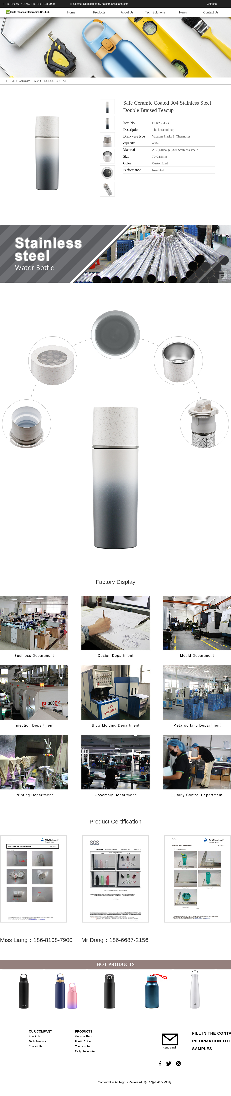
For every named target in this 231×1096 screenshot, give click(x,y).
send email (170, 1041)
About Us (127, 12)
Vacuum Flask (83, 1036)
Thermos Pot (82, 1046)
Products (99, 12)
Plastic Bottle (83, 1041)
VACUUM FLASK (29, 81)
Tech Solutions (155, 12)
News (183, 12)
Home (71, 12)
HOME (12, 81)
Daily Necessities (85, 1051)
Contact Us (210, 12)
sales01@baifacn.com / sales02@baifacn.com (99, 3)
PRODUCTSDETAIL (55, 81)
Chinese (212, 3)
